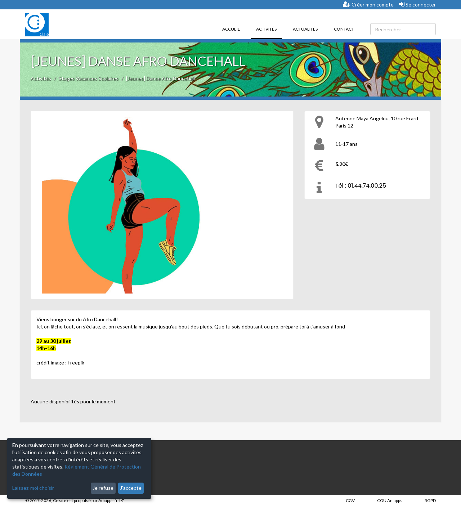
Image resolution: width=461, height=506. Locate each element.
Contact (344, 29)
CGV (350, 500)
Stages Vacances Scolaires (88, 78)
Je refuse (103, 488)
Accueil (231, 29)
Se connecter (417, 4)
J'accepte (131, 488)
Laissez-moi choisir (33, 488)
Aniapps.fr (108, 500)
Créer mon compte (368, 4)
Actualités (305, 29)
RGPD (430, 500)
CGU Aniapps (389, 500)
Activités (269, 28)
